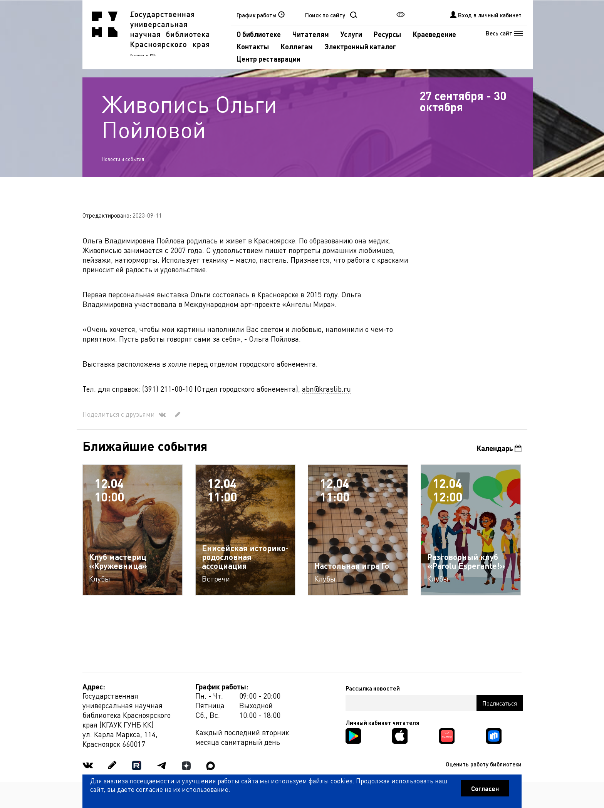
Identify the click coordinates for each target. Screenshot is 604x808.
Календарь (499, 448)
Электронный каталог (360, 46)
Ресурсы (387, 34)
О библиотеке (259, 34)
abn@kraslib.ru (326, 389)
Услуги (351, 34)
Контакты (253, 46)
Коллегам (296, 46)
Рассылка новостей (373, 688)
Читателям (310, 34)
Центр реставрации (268, 58)
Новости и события (123, 159)
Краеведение (434, 34)
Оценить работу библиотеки (484, 764)
